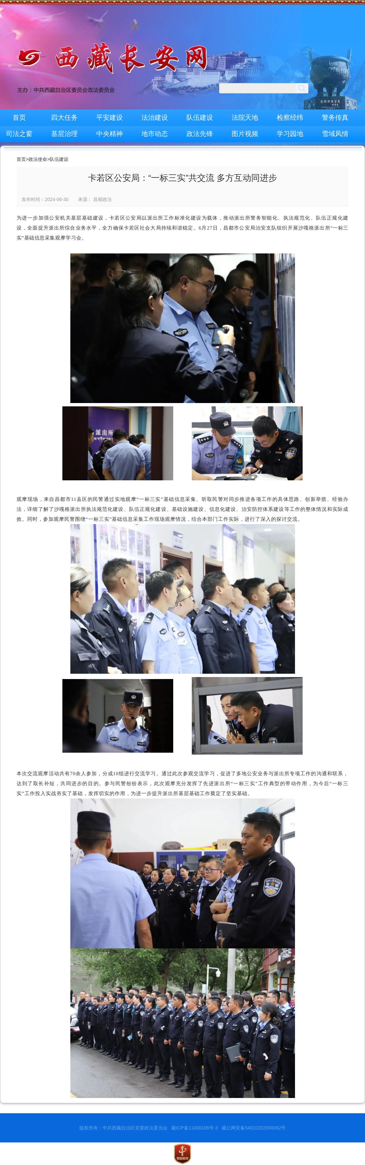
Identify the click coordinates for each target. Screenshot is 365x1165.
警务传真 (335, 117)
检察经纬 (290, 117)
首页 (19, 117)
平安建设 (109, 117)
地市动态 (154, 133)
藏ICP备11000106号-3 (194, 1128)
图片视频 (245, 133)
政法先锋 (199, 133)
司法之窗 (19, 133)
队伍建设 (199, 117)
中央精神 (109, 133)
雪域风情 (335, 133)
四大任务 (64, 117)
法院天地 (245, 117)
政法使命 (38, 159)
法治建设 (154, 117)
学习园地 (290, 133)
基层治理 (64, 133)
